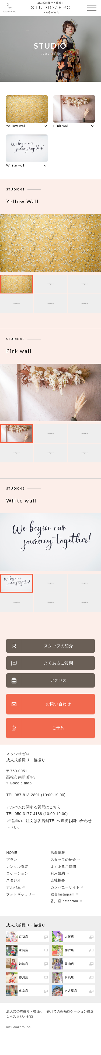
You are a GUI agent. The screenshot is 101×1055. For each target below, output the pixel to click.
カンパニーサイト (65, 887)
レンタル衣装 (17, 867)
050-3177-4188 (28, 814)
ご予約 (58, 727)
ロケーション (17, 873)
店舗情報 (58, 853)
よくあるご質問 (58, 663)
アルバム (13, 887)
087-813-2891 (27, 795)
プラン (11, 860)
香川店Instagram (64, 901)
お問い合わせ (58, 704)
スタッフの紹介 (58, 645)
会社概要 (58, 880)
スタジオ (13, 880)
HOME (11, 853)
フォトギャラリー (20, 894)
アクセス (58, 680)
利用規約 (58, 873)
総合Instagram (63, 894)
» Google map (19, 783)
